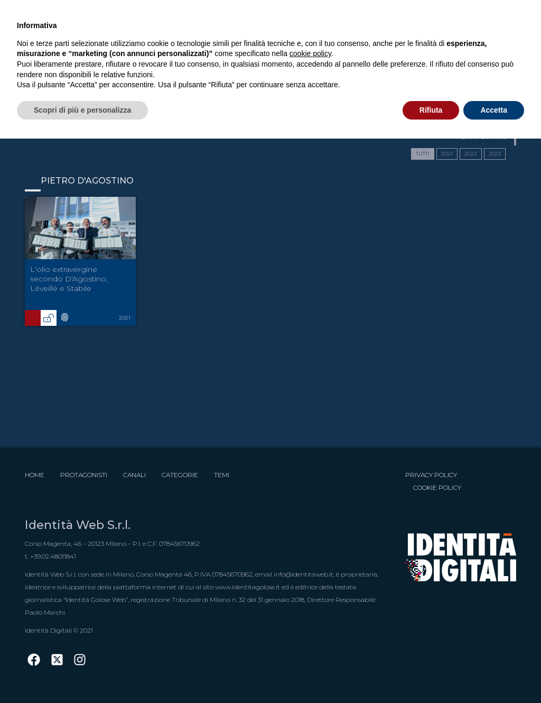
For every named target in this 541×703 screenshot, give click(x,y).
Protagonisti (83, 475)
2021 (447, 153)
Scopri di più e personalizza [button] (82, 110)
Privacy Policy (431, 475)
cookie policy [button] (310, 53)
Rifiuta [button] (431, 110)
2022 (470, 153)
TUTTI (423, 153)
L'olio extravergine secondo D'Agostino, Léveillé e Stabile (69, 278)
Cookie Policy (437, 487)
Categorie (180, 475)
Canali (134, 475)
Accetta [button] (493, 110)
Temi (221, 475)
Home (34, 475)
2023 (495, 153)
